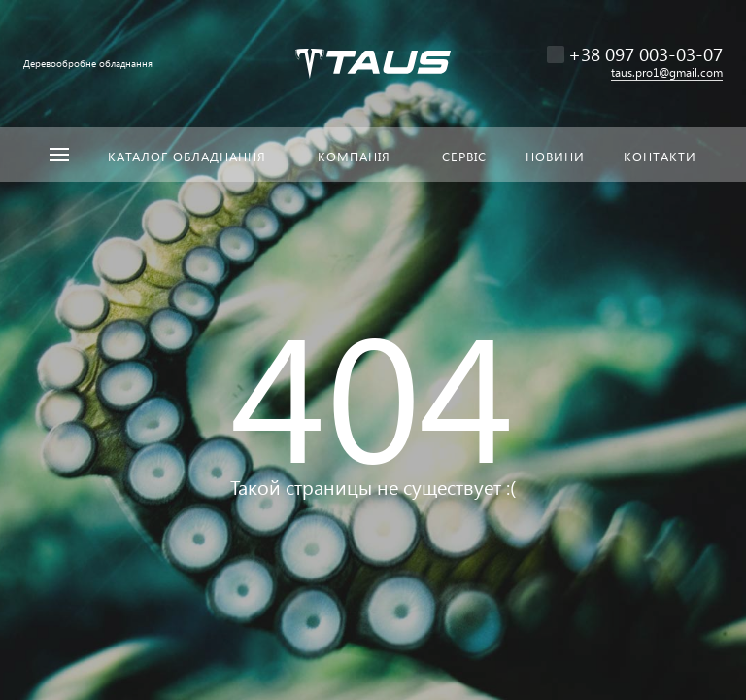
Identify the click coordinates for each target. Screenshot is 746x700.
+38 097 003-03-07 (645, 54)
